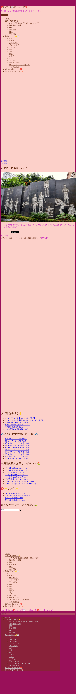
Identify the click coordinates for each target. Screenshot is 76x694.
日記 (11, 32)
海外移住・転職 (15, 25)
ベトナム (12, 41)
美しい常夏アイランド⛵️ (14, 71)
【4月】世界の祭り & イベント (16, 479)
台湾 (11, 49)
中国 (11, 52)
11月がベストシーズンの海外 (16, 439)
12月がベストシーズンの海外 (16, 441)
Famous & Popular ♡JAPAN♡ (15, 493)
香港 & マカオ (14, 63)
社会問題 (12, 30)
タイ (11, 38)
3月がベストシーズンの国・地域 (17, 447)
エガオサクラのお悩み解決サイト (17, 495)
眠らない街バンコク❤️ (13, 69)
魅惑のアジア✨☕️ (12, 36)
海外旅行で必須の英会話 (14, 427)
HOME (7, 19)
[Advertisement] (19, 94)
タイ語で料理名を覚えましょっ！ (17, 425)
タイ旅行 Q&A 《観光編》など (16, 429)
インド (11, 58)
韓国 (11, 54)
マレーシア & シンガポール (19, 65)
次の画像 (4, 163)
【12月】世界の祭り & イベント (17, 470)
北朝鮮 (11, 56)
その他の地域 (14, 67)
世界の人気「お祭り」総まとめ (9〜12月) (20, 484)
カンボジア (13, 43)
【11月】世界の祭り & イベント (17, 468)
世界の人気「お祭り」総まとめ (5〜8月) (20, 481)
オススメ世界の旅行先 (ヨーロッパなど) (24, 23)
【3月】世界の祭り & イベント (16, 477)
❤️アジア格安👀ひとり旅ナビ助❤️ (14, 7)
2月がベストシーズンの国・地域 (17, 445)
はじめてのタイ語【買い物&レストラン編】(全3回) (24, 420)
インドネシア (14, 45)
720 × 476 (4, 236)
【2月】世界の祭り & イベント (16, 475)
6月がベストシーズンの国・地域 (17, 454)
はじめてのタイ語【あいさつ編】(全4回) (20, 418)
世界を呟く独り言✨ (12, 21)
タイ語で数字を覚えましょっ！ (16, 422)
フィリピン (13, 47)
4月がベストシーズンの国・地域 (17, 450)
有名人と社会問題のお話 (14, 498)
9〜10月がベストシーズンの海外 (17, 458)
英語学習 (12, 34)
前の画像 (4, 161)
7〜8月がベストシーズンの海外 (16, 456)
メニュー (4, 15)
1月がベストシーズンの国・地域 (17, 443)
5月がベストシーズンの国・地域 (17, 452)
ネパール (12, 60)
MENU (3, 614)
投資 (11, 27)
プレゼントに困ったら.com (15, 500)
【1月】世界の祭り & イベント (16, 473)
